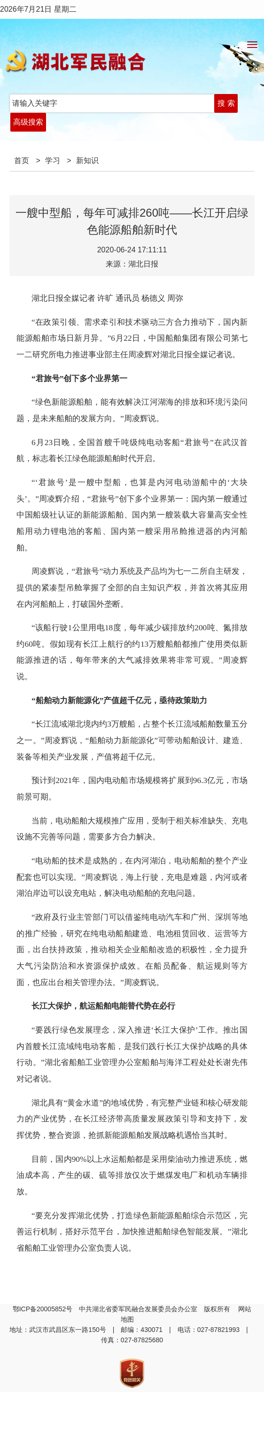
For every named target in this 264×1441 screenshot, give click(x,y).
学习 (52, 160)
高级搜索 (28, 122)
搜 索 (225, 103)
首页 (21, 160)
